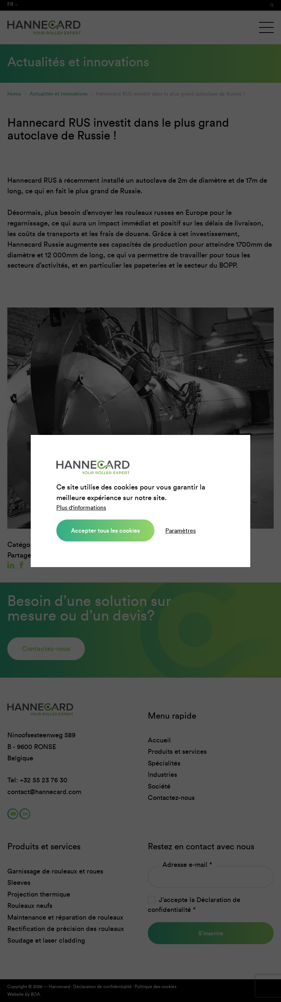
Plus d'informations (81, 507)
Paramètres (180, 530)
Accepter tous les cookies (105, 530)
